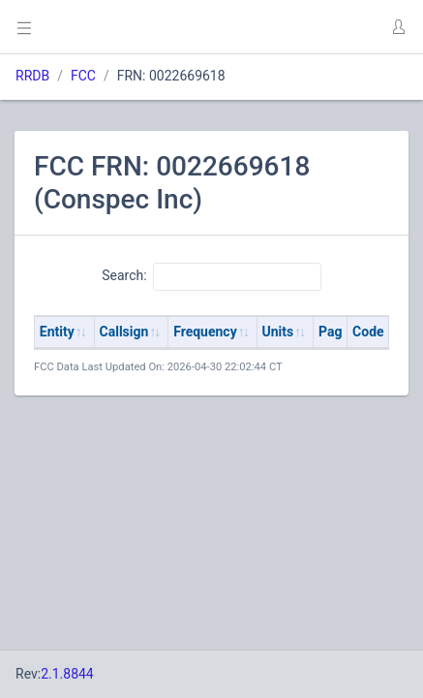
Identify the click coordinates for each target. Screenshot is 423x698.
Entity (57, 331)
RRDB (32, 75)
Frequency (205, 331)
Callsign (124, 331)
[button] (398, 27)
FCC (83, 75)
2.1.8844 (67, 674)
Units (278, 331)
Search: (211, 276)
